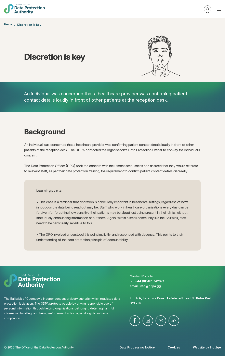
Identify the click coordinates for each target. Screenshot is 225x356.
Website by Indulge (207, 347)
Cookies (174, 347)
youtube (161, 320)
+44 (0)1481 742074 (149, 281)
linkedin (148, 320)
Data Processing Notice (137, 347)
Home (8, 24)
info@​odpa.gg (150, 286)
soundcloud (174, 320)
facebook (135, 320)
